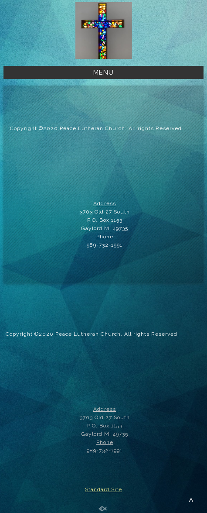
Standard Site (103, 489)
